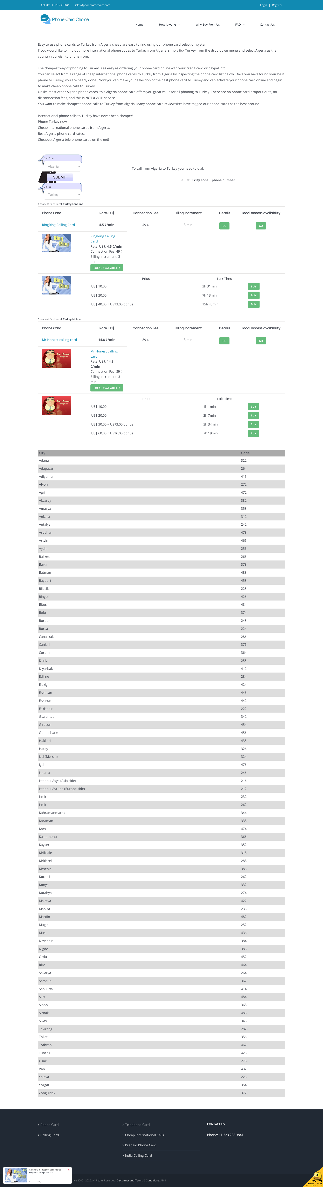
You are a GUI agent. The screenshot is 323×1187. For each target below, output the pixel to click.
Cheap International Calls (144, 1135)
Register (277, 5)
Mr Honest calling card (59, 339)
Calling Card (49, 1135)
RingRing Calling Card (58, 224)
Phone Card (49, 1124)
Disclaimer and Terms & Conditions (138, 1180)
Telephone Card (137, 1124)
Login (263, 5)
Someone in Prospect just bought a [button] (45, 1171)
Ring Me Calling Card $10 (41, 1173)
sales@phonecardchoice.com (92, 5)
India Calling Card (138, 1155)
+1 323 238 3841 (59, 5)
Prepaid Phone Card (140, 1145)
